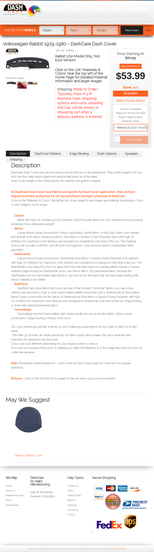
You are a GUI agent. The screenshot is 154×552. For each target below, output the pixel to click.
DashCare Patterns (48, 153)
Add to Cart (134, 139)
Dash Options (107, 153)
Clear (148, 28)
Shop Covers (131, 28)
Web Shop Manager (117, 549)
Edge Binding (79, 153)
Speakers (131, 153)
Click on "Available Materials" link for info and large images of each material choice (130, 115)
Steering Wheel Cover (28, 455)
